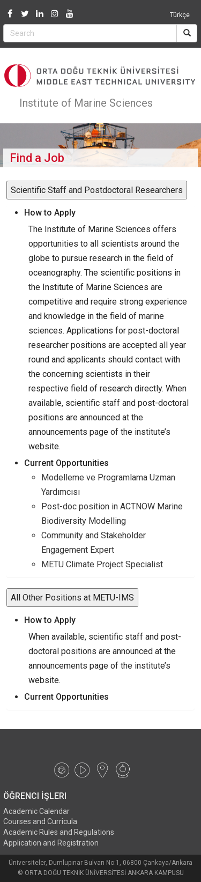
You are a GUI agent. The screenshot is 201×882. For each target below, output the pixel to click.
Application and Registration (51, 843)
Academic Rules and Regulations (58, 832)
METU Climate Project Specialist (102, 564)
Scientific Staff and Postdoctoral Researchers (97, 190)
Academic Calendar (36, 811)
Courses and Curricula (40, 821)
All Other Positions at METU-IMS (72, 597)
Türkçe (180, 15)
